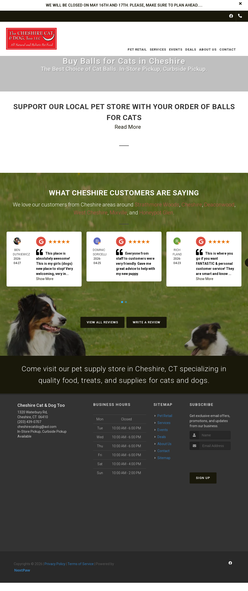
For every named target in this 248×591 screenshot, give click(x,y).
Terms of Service (81, 564)
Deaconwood (219, 205)
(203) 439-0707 (29, 422)
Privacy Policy (55, 564)
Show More (45, 279)
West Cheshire (91, 213)
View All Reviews (102, 322)
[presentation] (215, 459)
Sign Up (203, 478)
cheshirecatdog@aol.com (36, 427)
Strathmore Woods (157, 205)
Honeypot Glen (156, 213)
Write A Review (146, 322)
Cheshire (191, 205)
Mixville (118, 213)
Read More (128, 127)
